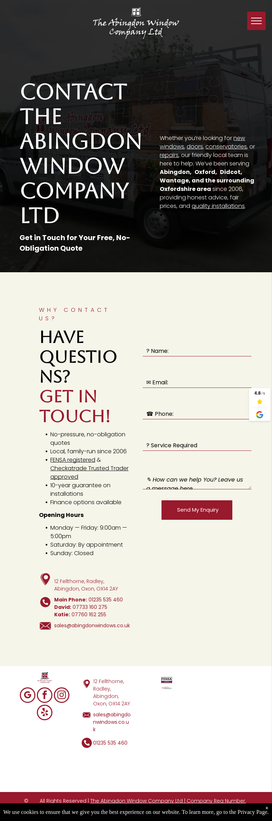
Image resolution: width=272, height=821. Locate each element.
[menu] (256, 21)
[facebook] (44, 696)
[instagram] (61, 696)
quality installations (218, 206)
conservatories (226, 146)
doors (195, 146)
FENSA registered (72, 460)
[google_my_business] (27, 696)
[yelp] (44, 713)
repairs (169, 155)
